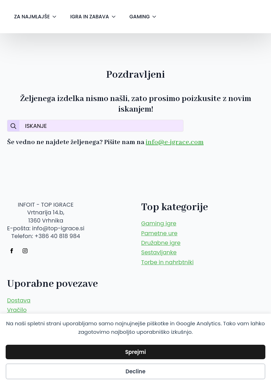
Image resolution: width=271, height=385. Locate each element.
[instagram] (25, 250)
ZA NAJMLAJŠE (32, 16)
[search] (13, 126)
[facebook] (11, 250)
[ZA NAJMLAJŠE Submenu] (56, 16)
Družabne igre (161, 243)
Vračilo (16, 310)
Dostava (18, 300)
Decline (136, 371)
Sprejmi (135, 352)
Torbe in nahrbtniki (167, 262)
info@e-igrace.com (175, 142)
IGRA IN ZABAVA (89, 16)
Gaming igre (158, 223)
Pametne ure (159, 233)
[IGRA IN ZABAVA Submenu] (115, 16)
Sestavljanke (158, 252)
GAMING (140, 16)
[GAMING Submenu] (156, 16)
